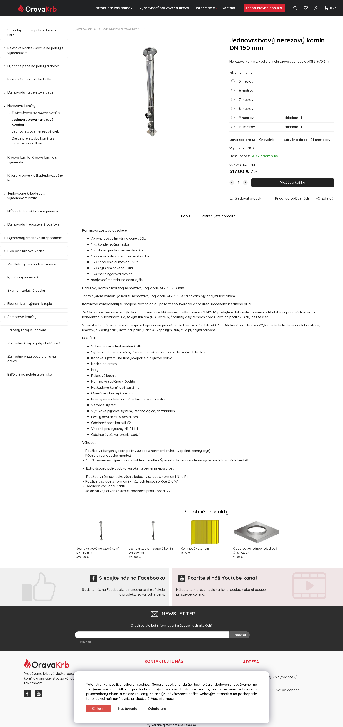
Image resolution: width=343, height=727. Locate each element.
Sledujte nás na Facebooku (127, 578)
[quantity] (238, 182)
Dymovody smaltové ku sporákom (34, 238)
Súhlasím (98, 708)
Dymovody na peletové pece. (30, 92)
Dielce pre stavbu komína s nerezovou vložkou (33, 140)
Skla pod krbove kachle (26, 251)
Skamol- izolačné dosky (26, 290)
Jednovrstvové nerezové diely (36, 131)
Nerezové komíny (21, 106)
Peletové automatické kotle (29, 79)
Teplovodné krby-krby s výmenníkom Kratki (26, 195)
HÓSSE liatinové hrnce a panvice (32, 211)
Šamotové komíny (21, 317)
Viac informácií (162, 698)
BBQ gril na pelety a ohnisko (29, 374)
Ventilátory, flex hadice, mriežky (32, 264)
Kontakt (228, 8)
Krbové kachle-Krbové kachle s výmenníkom (32, 159)
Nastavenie (127, 708)
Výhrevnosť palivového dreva (164, 8)
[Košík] (330, 8)
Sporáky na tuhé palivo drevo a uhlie (32, 32)
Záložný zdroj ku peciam (26, 330)
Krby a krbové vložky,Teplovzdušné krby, (35, 177)
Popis (185, 216)
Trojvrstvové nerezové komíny (36, 112)
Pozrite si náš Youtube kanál (217, 578)
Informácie (205, 8)
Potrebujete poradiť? (218, 216)
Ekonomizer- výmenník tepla (29, 303)
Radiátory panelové (23, 277)
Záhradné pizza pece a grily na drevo (31, 358)
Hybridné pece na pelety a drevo (33, 66)
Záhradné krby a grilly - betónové (34, 343)
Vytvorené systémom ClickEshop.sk (171, 724)
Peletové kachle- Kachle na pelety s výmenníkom (35, 50)
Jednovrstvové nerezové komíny (32, 121)
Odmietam (157, 708)
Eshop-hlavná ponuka (264, 8)
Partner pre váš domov (113, 8)
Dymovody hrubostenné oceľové (33, 224)
